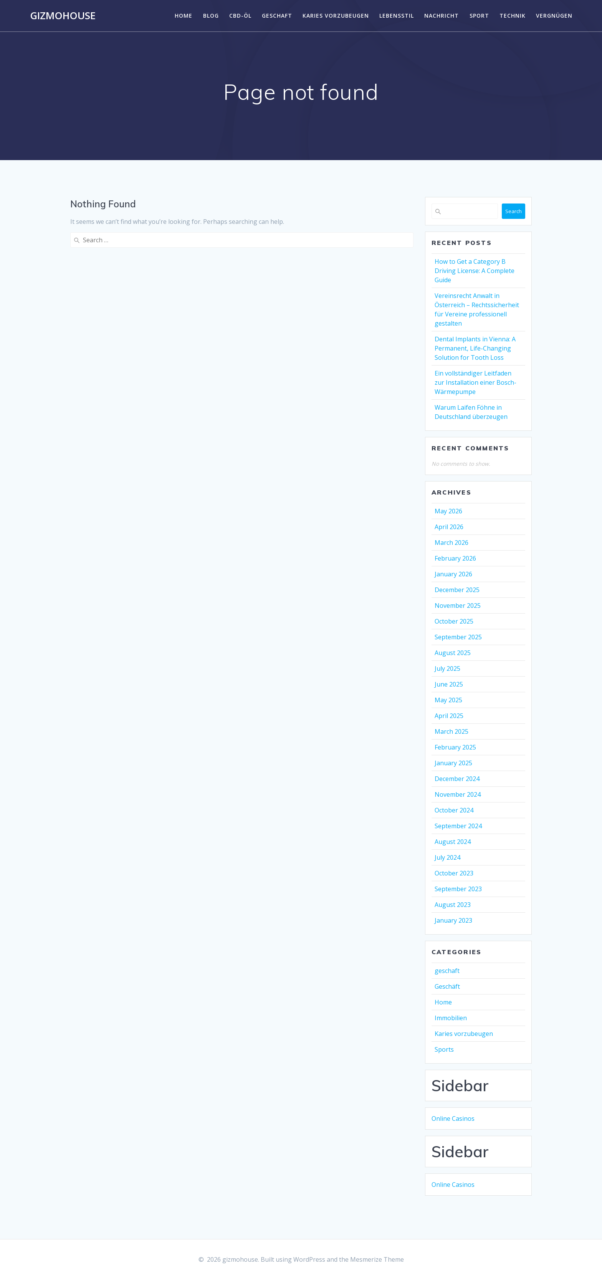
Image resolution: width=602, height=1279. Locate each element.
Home (183, 15)
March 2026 (451, 542)
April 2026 (449, 527)
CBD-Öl (240, 15)
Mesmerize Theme (377, 1259)
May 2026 (448, 511)
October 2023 (454, 873)
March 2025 (451, 731)
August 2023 (453, 904)
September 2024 (458, 826)
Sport (479, 15)
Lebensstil (396, 15)
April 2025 (449, 715)
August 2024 (453, 841)
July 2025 (447, 668)
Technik (512, 15)
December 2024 (457, 778)
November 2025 (458, 605)
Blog (211, 15)
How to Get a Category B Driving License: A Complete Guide (474, 270)
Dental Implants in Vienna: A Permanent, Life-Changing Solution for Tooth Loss (475, 348)
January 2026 (453, 574)
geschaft (277, 15)
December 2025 (457, 590)
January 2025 (453, 763)
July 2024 (447, 857)
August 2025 (453, 653)
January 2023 (453, 920)
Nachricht (441, 15)
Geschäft (447, 986)
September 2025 (458, 637)
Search (513, 211)
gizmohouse (63, 16)
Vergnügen (554, 15)
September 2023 (458, 889)
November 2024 (458, 794)
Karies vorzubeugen (336, 15)
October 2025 (454, 621)
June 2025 (449, 684)
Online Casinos (453, 1118)
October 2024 (454, 810)
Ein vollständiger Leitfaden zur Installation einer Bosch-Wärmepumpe (475, 382)
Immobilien (451, 1018)
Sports (444, 1049)
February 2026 (455, 558)
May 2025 (448, 700)
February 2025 (455, 747)
